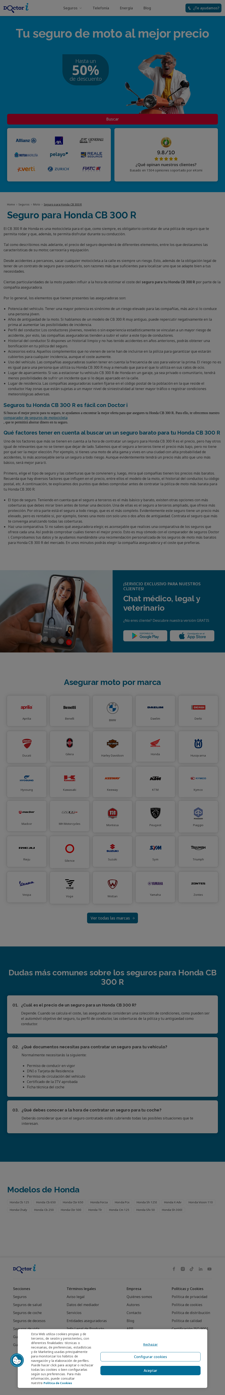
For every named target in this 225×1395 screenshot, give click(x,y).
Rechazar (149, 1345)
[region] (112, 1356)
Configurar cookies (149, 1356)
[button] (17, 1358)
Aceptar (149, 1366)
